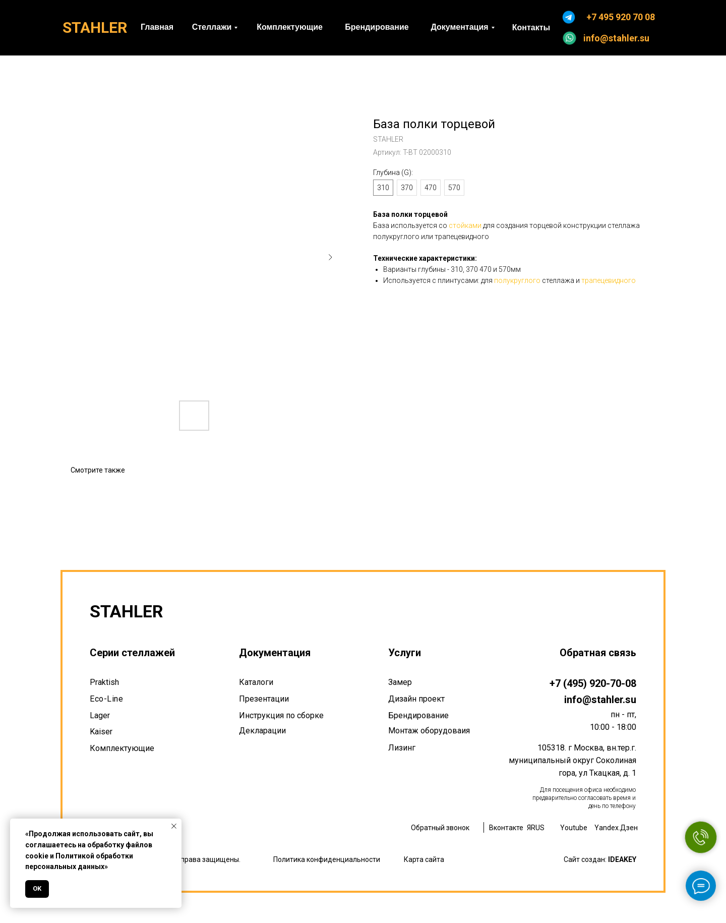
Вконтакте (506, 828)
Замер (400, 682)
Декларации (262, 730)
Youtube (573, 828)
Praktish (104, 682)
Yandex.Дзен (616, 828)
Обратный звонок (440, 828)
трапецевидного (608, 280)
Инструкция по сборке (281, 715)
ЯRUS (535, 828)
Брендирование (418, 715)
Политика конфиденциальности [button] (326, 859)
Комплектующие (122, 748)
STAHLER (95, 27)
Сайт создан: (600, 859)
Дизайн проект (416, 699)
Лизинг (401, 748)
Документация (275, 653)
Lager (100, 715)
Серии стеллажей (132, 653)
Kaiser (101, 731)
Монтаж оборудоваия (429, 730)
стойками (465, 225)
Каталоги (256, 682)
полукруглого (517, 280)
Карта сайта (424, 859)
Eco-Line (106, 699)
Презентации (264, 699)
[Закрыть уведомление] (174, 826)
